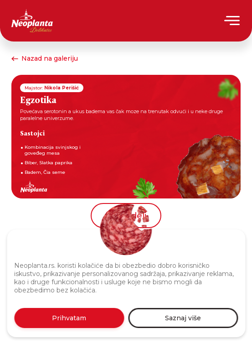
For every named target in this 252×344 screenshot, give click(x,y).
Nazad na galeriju (44, 58)
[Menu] (232, 20)
